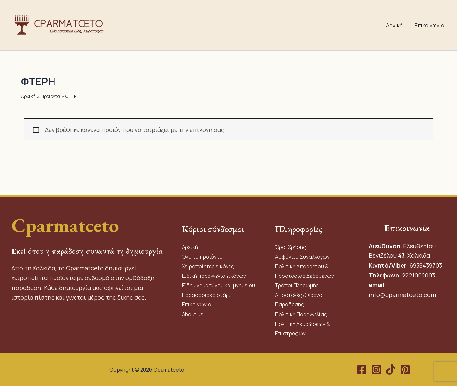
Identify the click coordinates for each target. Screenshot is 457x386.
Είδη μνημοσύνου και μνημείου (218, 284)
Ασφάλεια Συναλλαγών (302, 255)
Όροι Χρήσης (291, 245)
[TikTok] (390, 369)
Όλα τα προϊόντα (203, 255)
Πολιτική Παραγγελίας (302, 313)
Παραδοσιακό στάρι (206, 294)
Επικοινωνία (430, 25)
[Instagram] (376, 369)
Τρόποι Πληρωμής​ (297, 284)
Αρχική (397, 25)
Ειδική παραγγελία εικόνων (214, 274)
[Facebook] (362, 369)
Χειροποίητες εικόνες (208, 265)
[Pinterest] (405, 369)
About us (192, 313)
